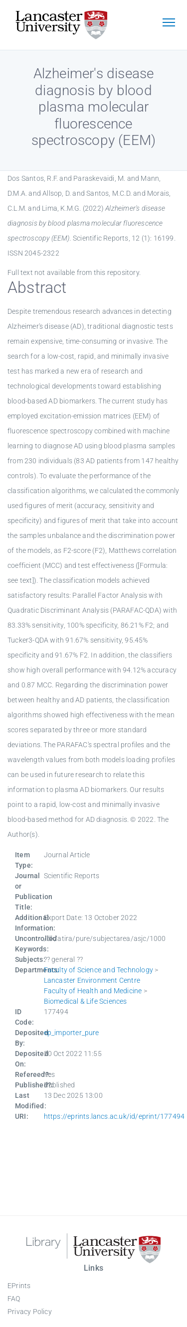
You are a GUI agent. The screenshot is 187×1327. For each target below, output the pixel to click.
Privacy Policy (29, 1312)
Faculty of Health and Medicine (93, 991)
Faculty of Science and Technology (99, 970)
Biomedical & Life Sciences (85, 1001)
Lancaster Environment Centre (92, 980)
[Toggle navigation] (169, 23)
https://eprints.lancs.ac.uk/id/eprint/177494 (114, 1116)
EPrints (18, 1286)
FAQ (13, 1299)
